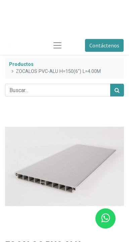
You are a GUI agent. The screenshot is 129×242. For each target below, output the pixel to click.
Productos (21, 64)
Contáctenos (104, 45)
